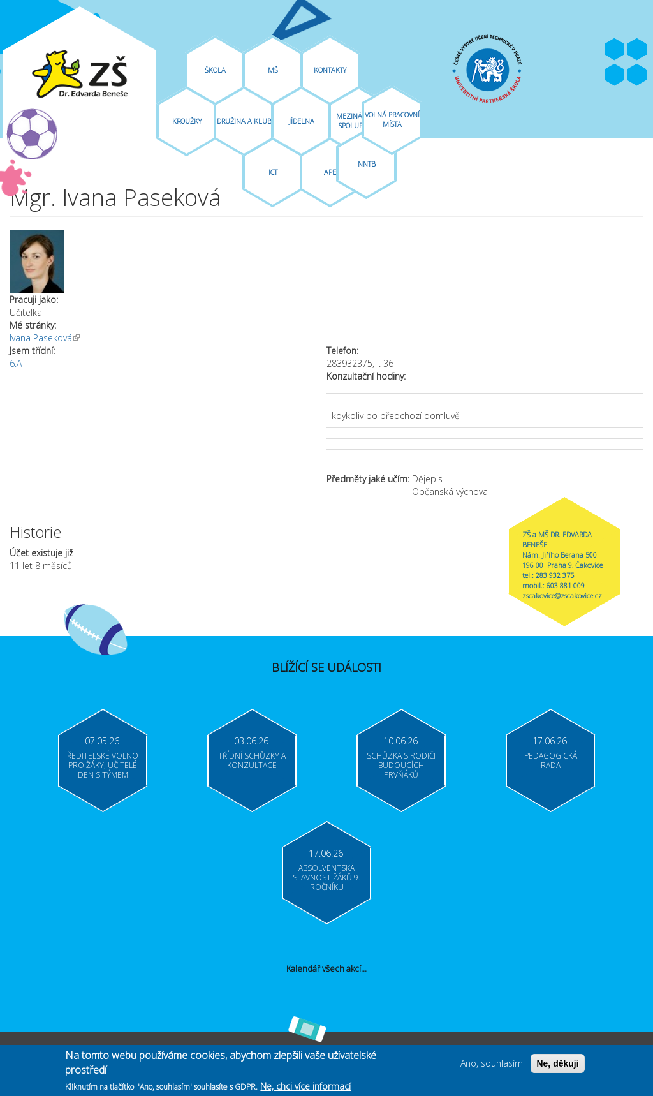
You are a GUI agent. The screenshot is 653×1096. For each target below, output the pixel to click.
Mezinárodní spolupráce (359, 120)
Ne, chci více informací (305, 1088)
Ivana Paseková (45, 338)
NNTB (367, 163)
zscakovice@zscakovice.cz (562, 595)
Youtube (637, 49)
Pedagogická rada (550, 760)
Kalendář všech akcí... (326, 968)
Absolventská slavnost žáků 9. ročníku (326, 877)
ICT (272, 172)
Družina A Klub (244, 121)
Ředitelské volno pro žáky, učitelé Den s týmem (102, 765)
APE (330, 172)
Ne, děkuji (557, 1065)
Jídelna (301, 121)
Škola (215, 70)
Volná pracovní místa (392, 119)
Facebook (614, 49)
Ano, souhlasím (491, 1065)
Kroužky (187, 121)
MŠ (273, 70)
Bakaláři (614, 75)
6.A (16, 363)
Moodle (637, 75)
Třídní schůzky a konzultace (252, 760)
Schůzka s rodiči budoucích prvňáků (401, 765)
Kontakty (330, 70)
